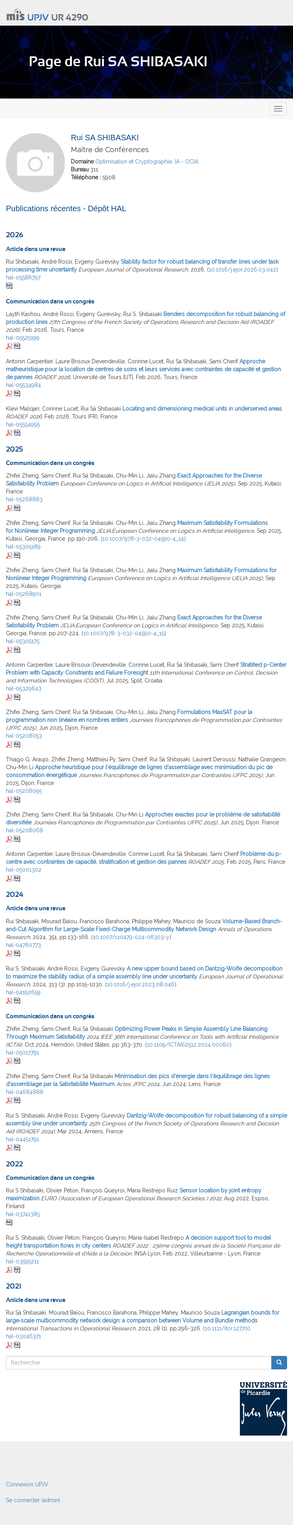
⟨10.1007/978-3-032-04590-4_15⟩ (123, 633)
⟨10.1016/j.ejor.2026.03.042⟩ (242, 269)
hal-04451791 (22, 1139)
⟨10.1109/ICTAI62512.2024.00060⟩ (188, 1044)
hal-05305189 (23, 546)
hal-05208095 (24, 791)
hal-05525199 (22, 338)
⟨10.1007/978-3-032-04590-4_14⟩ (143, 539)
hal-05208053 (24, 736)
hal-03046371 (23, 1336)
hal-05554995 (23, 424)
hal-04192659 (23, 992)
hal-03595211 (22, 1261)
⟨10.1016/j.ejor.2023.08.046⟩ (140, 984)
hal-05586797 (23, 277)
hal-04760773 (23, 945)
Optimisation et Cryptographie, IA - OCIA (146, 161)
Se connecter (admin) (33, 1500)
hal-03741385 (23, 1214)
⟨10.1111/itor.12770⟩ (226, 1328)
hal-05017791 (22, 1052)
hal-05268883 (24, 499)
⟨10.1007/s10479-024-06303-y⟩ (131, 937)
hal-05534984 (23, 385)
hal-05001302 (23, 870)
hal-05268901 (23, 594)
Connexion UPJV (27, 1484)
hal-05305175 (22, 641)
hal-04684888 (24, 1092)
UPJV (38, 17)
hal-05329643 (23, 688)
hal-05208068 (24, 830)
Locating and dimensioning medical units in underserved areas (202, 408)
